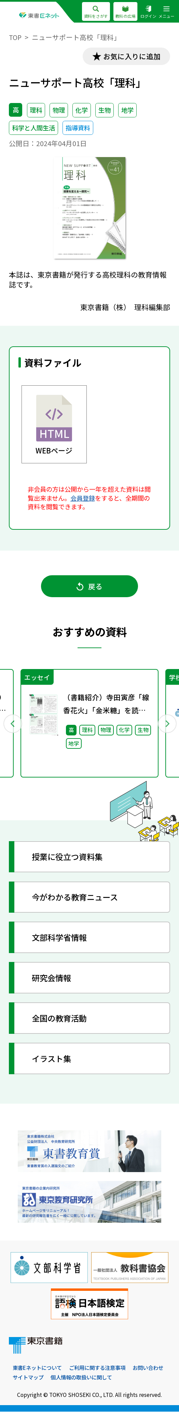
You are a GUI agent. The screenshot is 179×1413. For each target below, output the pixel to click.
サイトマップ (69, 1379)
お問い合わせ (29, 1379)
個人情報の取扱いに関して (125, 1379)
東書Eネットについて (39, 1369)
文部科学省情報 (61, 938)
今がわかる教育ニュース (77, 898)
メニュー (167, 12)
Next (166, 724)
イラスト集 (52, 1059)
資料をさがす (96, 12)
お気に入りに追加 (131, 56)
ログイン (148, 12)
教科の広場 (125, 12)
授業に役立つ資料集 (69, 857)
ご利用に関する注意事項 (102, 1369)
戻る (89, 586)
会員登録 (82, 497)
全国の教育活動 (61, 1019)
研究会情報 (52, 979)
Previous (12, 724)
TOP (15, 37)
